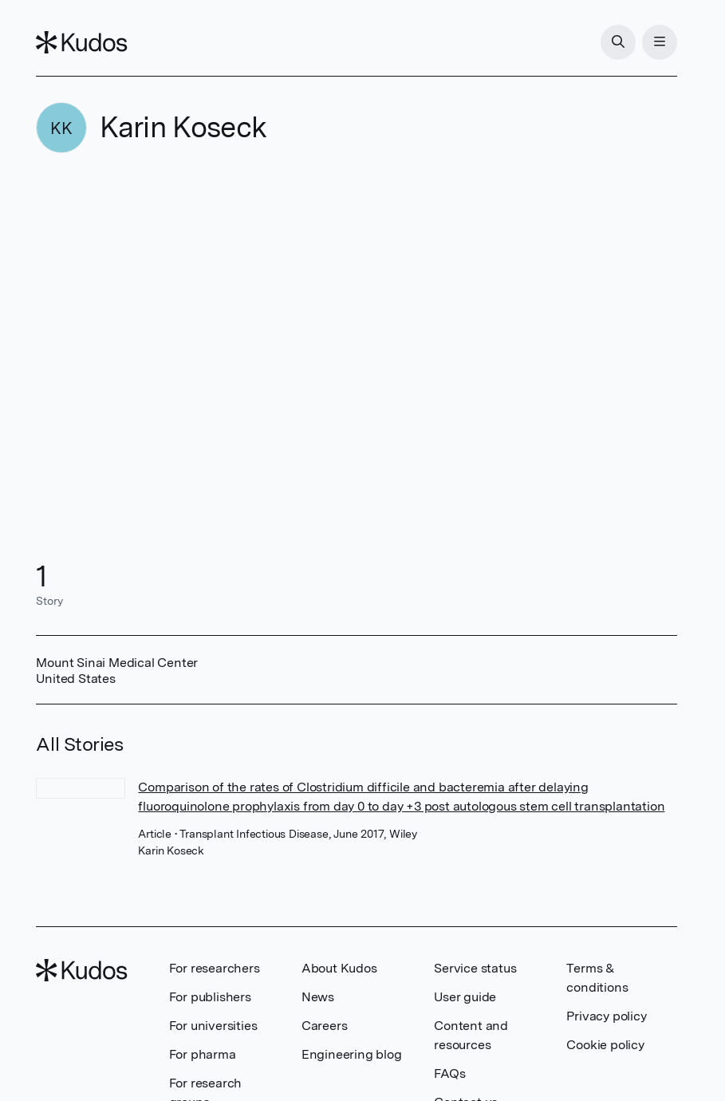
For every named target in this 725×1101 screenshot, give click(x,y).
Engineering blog (351, 1054)
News (317, 996)
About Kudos (339, 968)
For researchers (214, 968)
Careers (324, 1025)
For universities (213, 1025)
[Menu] (659, 42)
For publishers (210, 996)
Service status (475, 968)
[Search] (618, 42)
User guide (465, 996)
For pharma (202, 1054)
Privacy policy (606, 1016)
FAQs (449, 1073)
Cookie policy (605, 1044)
